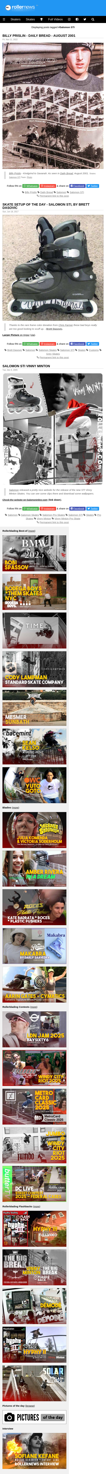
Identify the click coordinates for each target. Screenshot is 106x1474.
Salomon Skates (48, 350)
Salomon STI (14, 177)
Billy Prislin (15, 173)
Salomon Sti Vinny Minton (26, 366)
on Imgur (16, 335)
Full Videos (55, 19)
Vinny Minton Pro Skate (67, 518)
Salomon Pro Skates (53, 515)
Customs (94, 350)
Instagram (49, 185)
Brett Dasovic (54, 328)
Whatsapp (32, 185)
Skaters (16, 19)
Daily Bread (66, 173)
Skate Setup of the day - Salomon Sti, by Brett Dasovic (46, 206)
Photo (29, 177)
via (32, 335)
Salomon (61, 192)
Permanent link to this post (54, 195)
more (32, 530)
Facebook (78, 185)
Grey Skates (53, 353)
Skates (30, 19)
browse (30, 1405)
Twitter (94, 185)
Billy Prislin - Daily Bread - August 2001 (38, 35)
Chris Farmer (66, 325)
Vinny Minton (44, 518)
